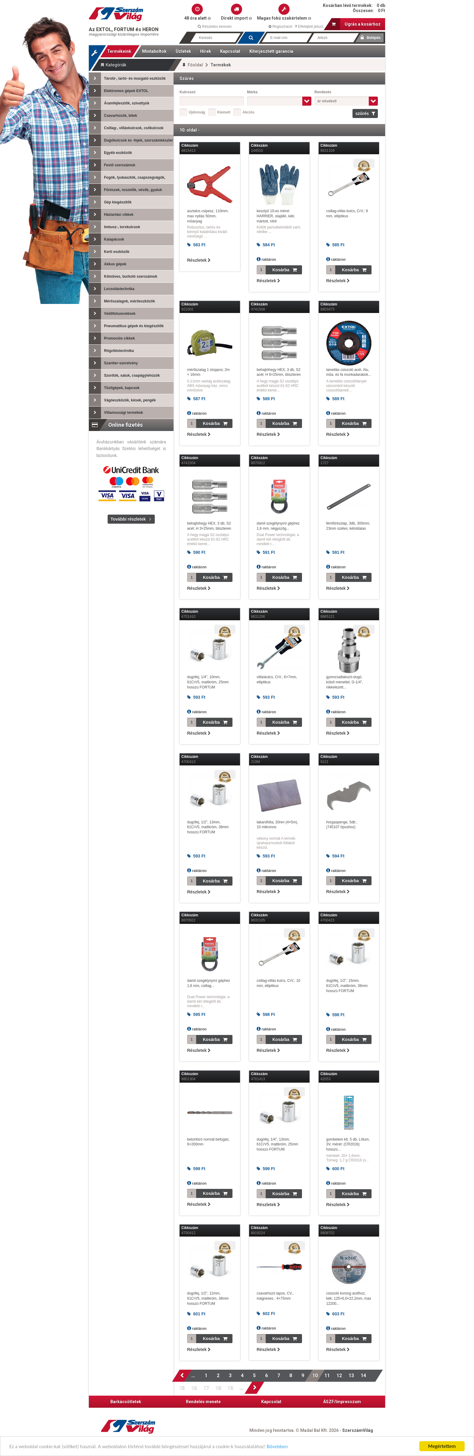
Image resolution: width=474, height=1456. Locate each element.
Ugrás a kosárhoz (356, 24)
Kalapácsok (106, 239)
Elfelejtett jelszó (309, 26)
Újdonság (197, 112)
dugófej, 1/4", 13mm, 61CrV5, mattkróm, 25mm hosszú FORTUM (277, 1144)
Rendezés (322, 92)
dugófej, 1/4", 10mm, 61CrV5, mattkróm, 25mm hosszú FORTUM (208, 682)
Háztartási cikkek (111, 215)
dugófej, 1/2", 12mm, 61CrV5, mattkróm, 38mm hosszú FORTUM (208, 1298)
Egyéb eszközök (110, 153)
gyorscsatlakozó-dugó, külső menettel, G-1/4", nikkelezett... (344, 682)
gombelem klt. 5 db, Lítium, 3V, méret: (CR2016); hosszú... (348, 1144)
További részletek (128, 519)
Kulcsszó (188, 92)
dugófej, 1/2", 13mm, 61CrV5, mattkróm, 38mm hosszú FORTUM (208, 827)
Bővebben (277, 1447)
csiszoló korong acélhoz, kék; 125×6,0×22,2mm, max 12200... (348, 1298)
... (194, 1375)
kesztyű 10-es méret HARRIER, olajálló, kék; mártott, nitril (276, 216)
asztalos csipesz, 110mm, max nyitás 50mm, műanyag (208, 216)
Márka (252, 92)
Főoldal (195, 64)
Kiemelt (223, 112)
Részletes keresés (215, 26)
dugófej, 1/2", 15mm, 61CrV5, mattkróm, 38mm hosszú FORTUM (347, 986)
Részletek (198, 260)
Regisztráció (280, 26)
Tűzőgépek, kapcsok (114, 388)
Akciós (248, 112)
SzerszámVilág (357, 1430)
